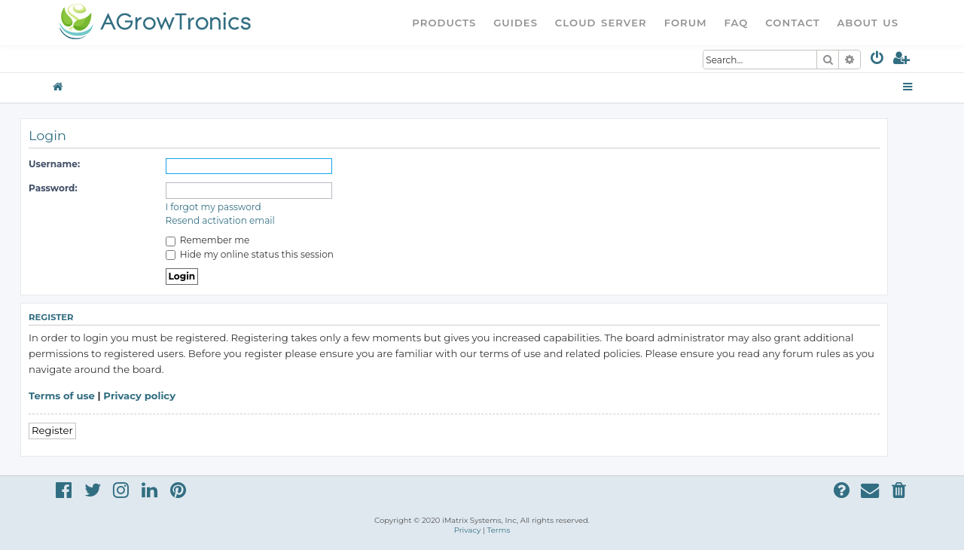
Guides (515, 23)
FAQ (737, 23)
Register (52, 430)
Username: (54, 164)
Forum (685, 23)
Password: (53, 188)
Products (444, 23)
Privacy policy (139, 396)
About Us (867, 23)
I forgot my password (213, 206)
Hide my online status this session (250, 254)
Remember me (208, 240)
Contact (792, 23)
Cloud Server (601, 23)
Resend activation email (220, 220)
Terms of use (62, 396)
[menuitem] (877, 60)
